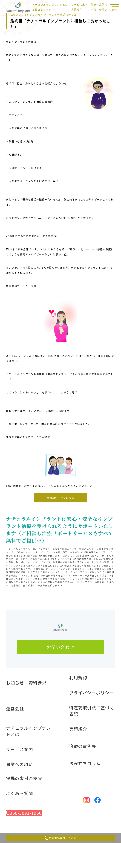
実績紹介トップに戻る (60, 498)
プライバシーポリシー (91, 693)
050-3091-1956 (24, 813)
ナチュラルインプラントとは (50, 4)
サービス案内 (79, 4)
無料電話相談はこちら (60, 838)
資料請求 (37, 683)
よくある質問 (19, 793)
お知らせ (15, 683)
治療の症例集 (99, 4)
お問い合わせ (61, 647)
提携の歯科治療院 (24, 778)
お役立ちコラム (42, 9)
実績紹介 (76, 9)
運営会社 (15, 708)
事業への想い (99, 9)
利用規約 (78, 677)
